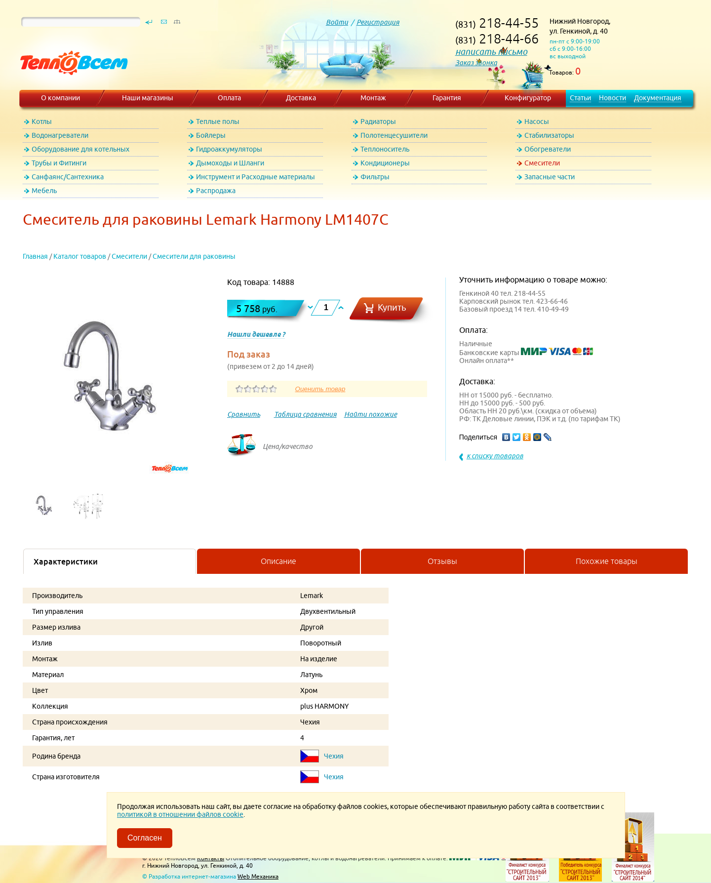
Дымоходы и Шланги (230, 163)
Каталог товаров (79, 256)
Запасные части (549, 177)
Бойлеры (211, 135)
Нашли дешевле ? (256, 334)
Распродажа (216, 191)
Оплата (229, 98)
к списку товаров (495, 456)
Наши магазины (147, 98)
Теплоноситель (384, 149)
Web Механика (257, 876)
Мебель (44, 191)
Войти (337, 22)
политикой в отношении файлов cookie (180, 814)
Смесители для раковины (194, 256)
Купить (392, 307)
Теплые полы (217, 121)
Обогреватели (547, 149)
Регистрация (377, 22)
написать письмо (491, 51)
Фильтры (375, 177)
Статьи (580, 98)
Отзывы (442, 561)
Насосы (536, 121)
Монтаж (373, 98)
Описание (278, 561)
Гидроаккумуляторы (229, 149)
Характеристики (66, 561)
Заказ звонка (476, 63)
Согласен (144, 838)
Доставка (301, 98)
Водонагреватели (60, 135)
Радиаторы (378, 121)
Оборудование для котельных (80, 149)
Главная (35, 256)
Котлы (42, 121)
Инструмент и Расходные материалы (255, 177)
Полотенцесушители (394, 135)
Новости (612, 98)
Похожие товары (606, 561)
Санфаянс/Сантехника (68, 177)
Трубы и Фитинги (59, 163)
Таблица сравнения (305, 414)
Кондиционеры (385, 163)
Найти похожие (370, 414)
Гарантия (447, 98)
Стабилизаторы (549, 135)
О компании (60, 98)
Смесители (542, 163)
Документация (657, 98)
